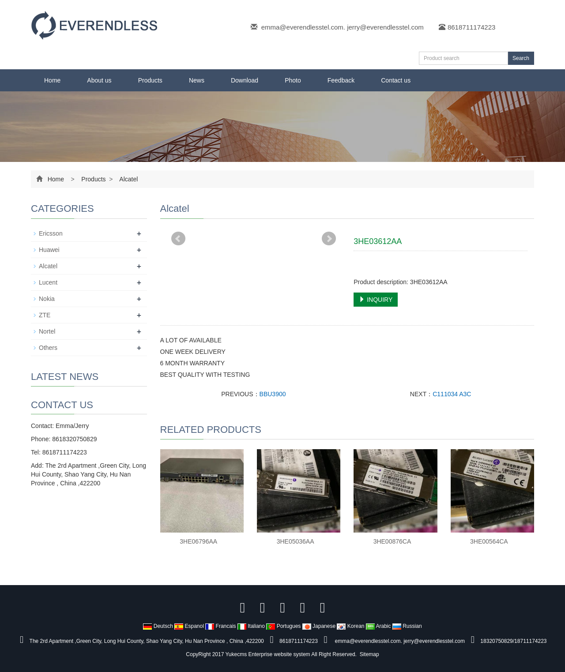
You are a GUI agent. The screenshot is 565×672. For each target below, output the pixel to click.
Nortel (47, 331)
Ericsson (51, 233)
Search (520, 58)
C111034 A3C (452, 394)
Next (329, 239)
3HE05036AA (295, 541)
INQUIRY (375, 299)
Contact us (396, 80)
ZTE (44, 315)
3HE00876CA (392, 541)
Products (150, 80)
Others (48, 347)
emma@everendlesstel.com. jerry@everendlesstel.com (342, 27)
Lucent (48, 282)
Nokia (47, 298)
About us (99, 80)
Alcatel (128, 179)
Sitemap (369, 654)
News (196, 80)
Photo (293, 80)
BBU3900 (273, 394)
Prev (178, 239)
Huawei (49, 249)
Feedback (341, 80)
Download (244, 80)
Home (52, 80)
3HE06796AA (198, 541)
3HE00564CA (489, 541)
